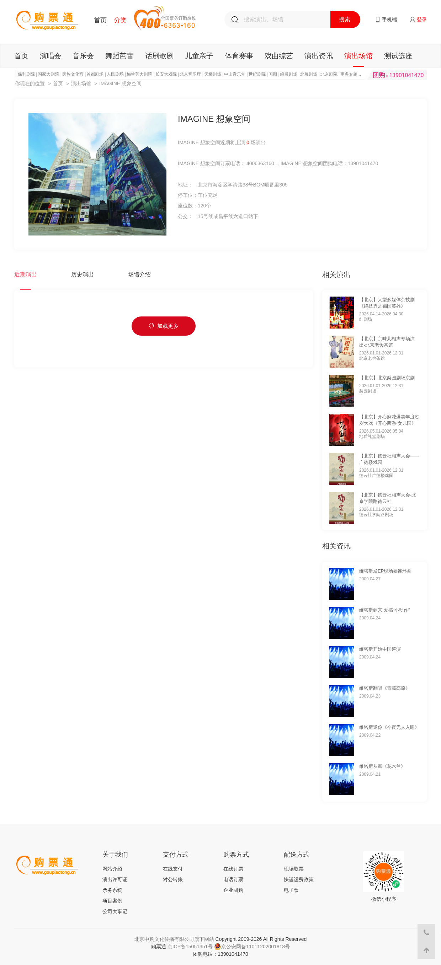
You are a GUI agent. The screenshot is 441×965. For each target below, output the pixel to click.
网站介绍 (112, 869)
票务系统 (112, 890)
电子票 (291, 890)
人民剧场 (115, 74)
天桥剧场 (212, 74)
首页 (100, 20)
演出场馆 (358, 56)
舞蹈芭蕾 (119, 56)
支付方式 (175, 854)
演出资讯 (318, 56)
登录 (422, 19)
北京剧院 (329, 74)
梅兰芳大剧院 (139, 74)
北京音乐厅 (190, 74)
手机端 (389, 19)
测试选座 (398, 56)
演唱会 (50, 56)
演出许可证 (114, 879)
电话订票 (233, 879)
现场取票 (294, 869)
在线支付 (173, 869)
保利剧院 (26, 74)
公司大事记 (114, 911)
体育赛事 (239, 56)
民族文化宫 (73, 74)
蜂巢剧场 (288, 74)
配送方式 (296, 854)
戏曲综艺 (279, 56)
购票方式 (236, 854)
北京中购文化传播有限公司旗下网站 (174, 939)
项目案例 (112, 901)
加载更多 (163, 325)
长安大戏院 (166, 74)
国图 (273, 74)
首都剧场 (94, 74)
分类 (120, 20)
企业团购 (233, 890)
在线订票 (233, 869)
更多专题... (350, 74)
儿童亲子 (199, 56)
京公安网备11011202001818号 (252, 946)
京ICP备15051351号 (190, 946)
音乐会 (83, 56)
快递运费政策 (299, 879)
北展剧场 (308, 74)
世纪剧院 (257, 74)
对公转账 (173, 879)
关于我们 (115, 854)
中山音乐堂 (234, 74)
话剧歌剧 (159, 56)
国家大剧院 (48, 74)
